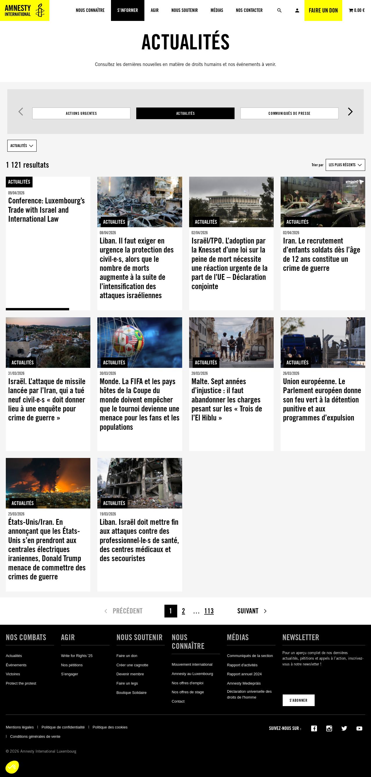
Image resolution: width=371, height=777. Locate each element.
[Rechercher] (279, 10)
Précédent (20, 111)
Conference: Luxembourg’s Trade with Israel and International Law (46, 209)
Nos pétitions (72, 665)
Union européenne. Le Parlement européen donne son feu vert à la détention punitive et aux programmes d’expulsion (322, 399)
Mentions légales (20, 727)
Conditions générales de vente (35, 736)
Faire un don (323, 10)
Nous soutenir (140, 637)
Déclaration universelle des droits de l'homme (249, 694)
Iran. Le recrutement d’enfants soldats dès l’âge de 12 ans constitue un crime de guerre (321, 254)
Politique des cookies (110, 727)
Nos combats (26, 637)
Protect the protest (21, 683)
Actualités (185, 113)
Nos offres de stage (188, 692)
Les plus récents (342, 164)
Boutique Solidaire (132, 692)
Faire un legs (127, 683)
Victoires (13, 674)
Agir (68, 637)
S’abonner (299, 700)
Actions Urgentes (81, 113)
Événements (16, 665)
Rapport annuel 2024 (244, 674)
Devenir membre (130, 674)
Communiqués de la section (250, 656)
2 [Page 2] (183, 611)
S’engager (69, 674)
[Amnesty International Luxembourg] (24, 10)
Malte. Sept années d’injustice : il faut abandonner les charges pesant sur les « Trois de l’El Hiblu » (226, 399)
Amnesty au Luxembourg (192, 674)
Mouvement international (192, 664)
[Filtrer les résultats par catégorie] (185, 113)
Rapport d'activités (242, 665)
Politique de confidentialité (63, 727)
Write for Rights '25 (76, 656)
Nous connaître (188, 641)
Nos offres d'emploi (187, 683)
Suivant (350, 111)
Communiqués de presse (289, 113)
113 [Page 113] (209, 611)
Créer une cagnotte (132, 665)
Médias (238, 637)
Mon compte (297, 10)
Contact (178, 701)
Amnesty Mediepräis (244, 683)
